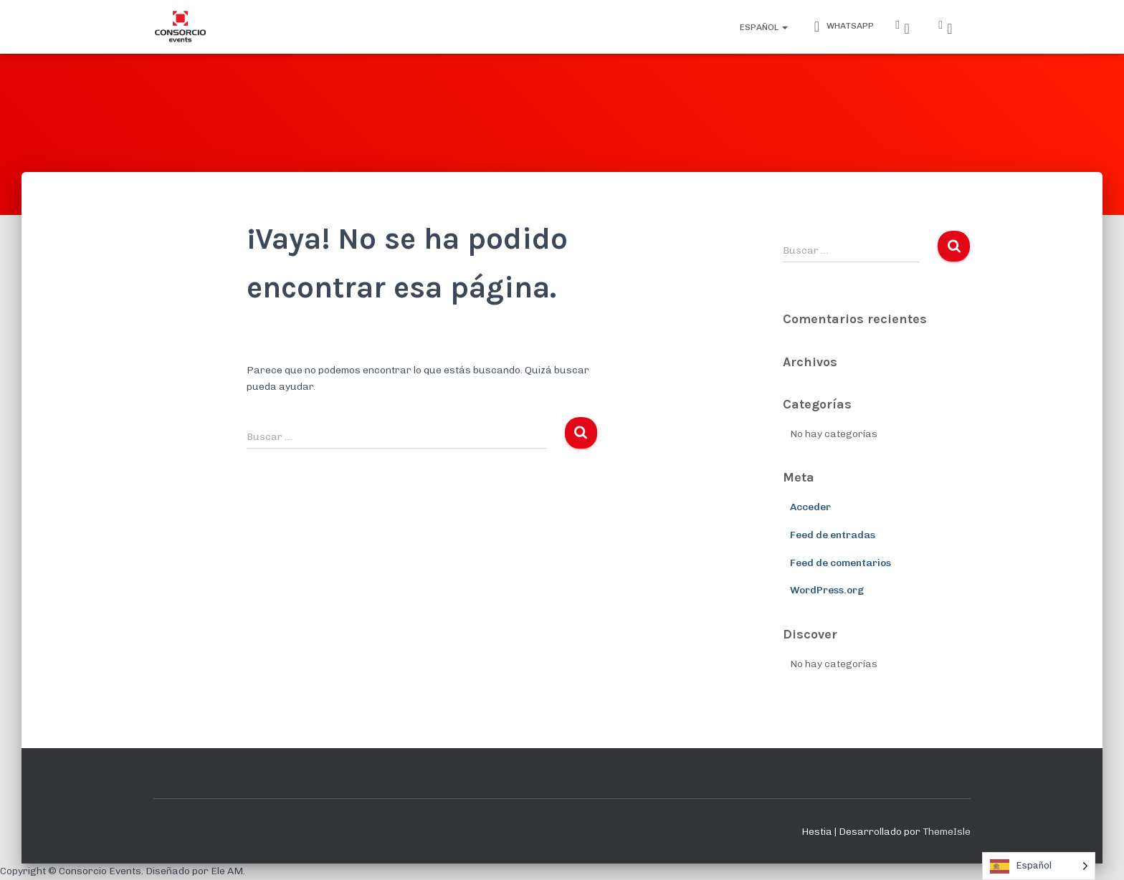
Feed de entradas (832, 535)
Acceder (810, 507)
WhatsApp (841, 26)
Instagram (907, 28)
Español (763, 27)
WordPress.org (827, 590)
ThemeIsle (947, 832)
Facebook (950, 28)
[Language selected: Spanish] (1038, 866)
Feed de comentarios (840, 563)
